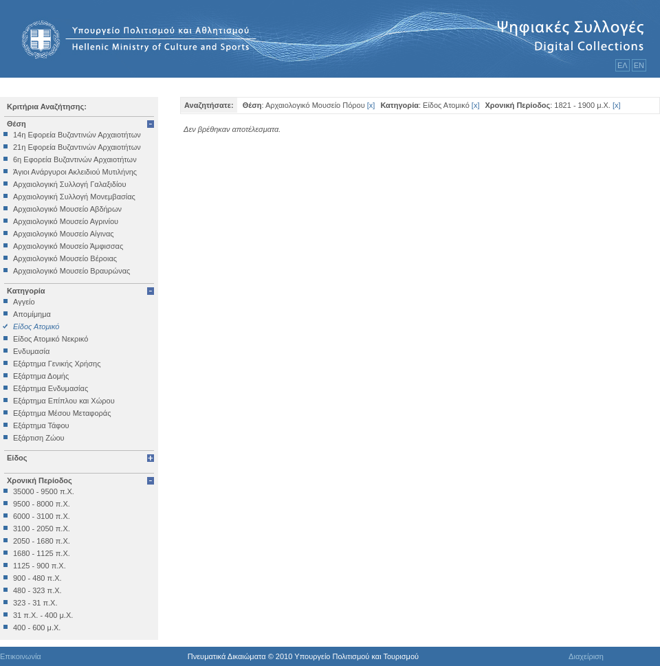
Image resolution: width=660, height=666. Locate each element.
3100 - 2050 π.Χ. (41, 528)
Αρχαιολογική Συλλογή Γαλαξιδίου (69, 184)
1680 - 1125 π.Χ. (41, 553)
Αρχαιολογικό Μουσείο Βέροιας (65, 258)
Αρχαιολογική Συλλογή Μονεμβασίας (74, 196)
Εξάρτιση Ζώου (39, 438)
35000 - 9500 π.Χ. (43, 491)
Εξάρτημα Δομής (41, 376)
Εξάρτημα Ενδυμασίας (50, 388)
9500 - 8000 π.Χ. (41, 504)
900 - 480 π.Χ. (37, 578)
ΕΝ (639, 65)
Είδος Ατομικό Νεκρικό (50, 339)
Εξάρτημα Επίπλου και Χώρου (64, 401)
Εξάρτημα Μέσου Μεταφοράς (62, 413)
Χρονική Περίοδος (39, 480)
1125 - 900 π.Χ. (39, 566)
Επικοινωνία (20, 656)
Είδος (17, 458)
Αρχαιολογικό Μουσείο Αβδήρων (67, 209)
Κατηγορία (26, 291)
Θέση (16, 124)
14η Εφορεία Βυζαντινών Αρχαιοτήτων (77, 135)
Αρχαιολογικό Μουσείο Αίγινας (63, 234)
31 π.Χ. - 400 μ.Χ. (43, 615)
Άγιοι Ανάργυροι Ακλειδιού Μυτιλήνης (75, 172)
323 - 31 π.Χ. (35, 603)
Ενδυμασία (31, 351)
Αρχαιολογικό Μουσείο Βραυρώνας (71, 271)
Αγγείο (24, 302)
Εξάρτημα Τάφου (41, 425)
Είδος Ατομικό (36, 326)
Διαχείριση (586, 656)
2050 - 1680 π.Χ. (41, 541)
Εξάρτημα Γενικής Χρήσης (56, 363)
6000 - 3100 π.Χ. (41, 516)
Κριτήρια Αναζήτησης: (47, 106)
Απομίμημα (32, 314)
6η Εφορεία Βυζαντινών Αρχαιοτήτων (75, 159)
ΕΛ (622, 65)
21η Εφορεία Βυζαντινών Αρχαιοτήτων (77, 147)
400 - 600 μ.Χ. (36, 627)
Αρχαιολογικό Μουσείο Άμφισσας (68, 246)
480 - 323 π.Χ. (37, 590)
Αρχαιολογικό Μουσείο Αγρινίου (65, 221)
